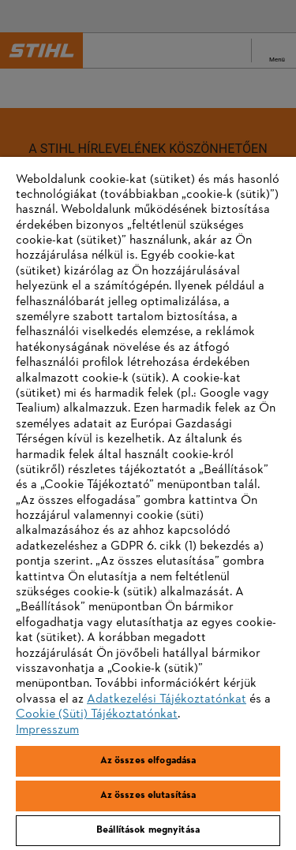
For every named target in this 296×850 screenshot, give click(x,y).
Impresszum (47, 730)
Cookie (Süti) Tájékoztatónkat (97, 714)
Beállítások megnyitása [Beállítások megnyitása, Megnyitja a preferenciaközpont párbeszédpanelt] (148, 830)
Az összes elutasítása (148, 795)
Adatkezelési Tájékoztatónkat (166, 699)
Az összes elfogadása (148, 761)
